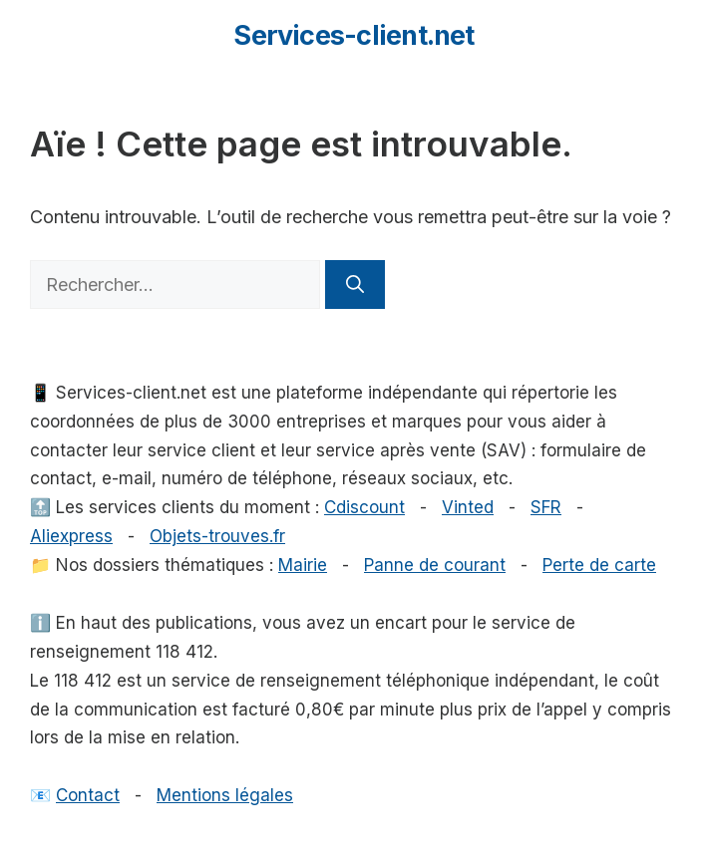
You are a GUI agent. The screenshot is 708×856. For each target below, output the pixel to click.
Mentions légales (225, 795)
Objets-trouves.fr (217, 536)
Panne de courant (435, 565)
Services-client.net (353, 35)
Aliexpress (71, 536)
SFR (546, 507)
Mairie (302, 565)
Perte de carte (599, 565)
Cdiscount (364, 507)
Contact (88, 795)
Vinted (468, 507)
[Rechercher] (355, 284)
